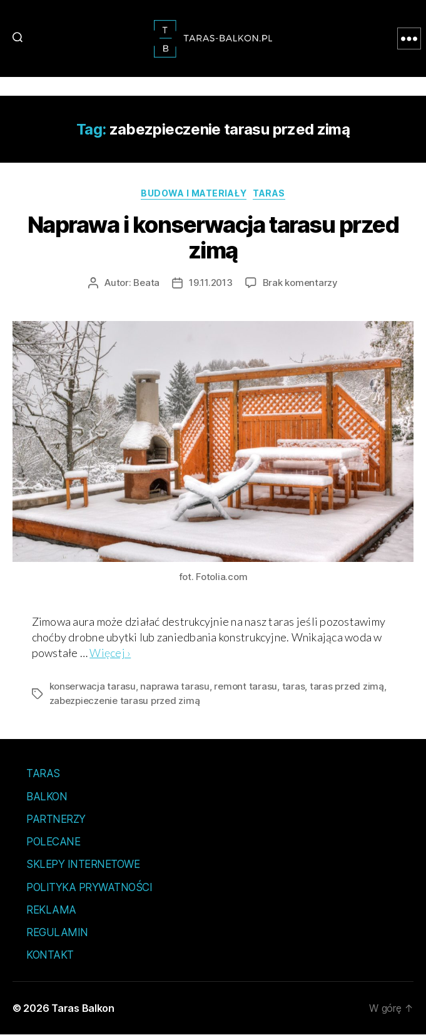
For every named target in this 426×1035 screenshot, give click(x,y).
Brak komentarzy (300, 282)
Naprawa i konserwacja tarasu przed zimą (213, 237)
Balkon (46, 796)
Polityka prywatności (89, 887)
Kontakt (50, 955)
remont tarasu (245, 686)
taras (293, 686)
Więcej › (110, 653)
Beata (146, 282)
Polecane (53, 841)
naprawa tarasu (174, 686)
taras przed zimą (347, 686)
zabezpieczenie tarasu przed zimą (124, 700)
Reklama (51, 910)
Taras (269, 193)
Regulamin (57, 932)
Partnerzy (56, 819)
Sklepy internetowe (82, 864)
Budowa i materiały (193, 193)
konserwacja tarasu (92, 686)
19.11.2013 (210, 282)
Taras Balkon (82, 1008)
